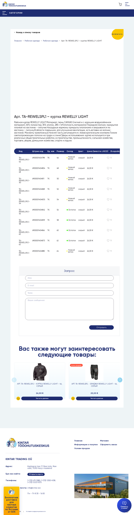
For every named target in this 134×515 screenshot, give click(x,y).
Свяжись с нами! (124, 505)
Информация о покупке (86, 445)
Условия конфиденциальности (36, 511)
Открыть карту (36, 474)
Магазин (104, 441)
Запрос (69, 271)
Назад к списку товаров (28, 32)
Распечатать (117, 34)
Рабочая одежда (32, 41)
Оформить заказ (108, 445)
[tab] (69, 271)
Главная (18, 41)
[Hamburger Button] (127, 4)
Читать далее (42, 398)
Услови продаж (82, 448)
